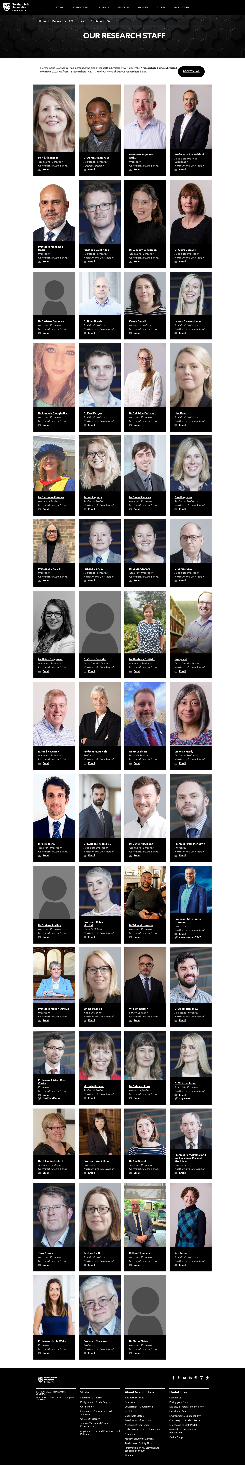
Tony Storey (45, 1253)
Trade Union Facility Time (138, 1443)
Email (46, 170)
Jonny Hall (181, 659)
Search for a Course (91, 1398)
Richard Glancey (93, 569)
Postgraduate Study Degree (95, 1402)
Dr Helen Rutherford (50, 1161)
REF (71, 21)
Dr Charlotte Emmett (51, 497)
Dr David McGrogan (141, 844)
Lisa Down (181, 413)
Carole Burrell (137, 321)
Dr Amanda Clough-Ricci (53, 413)
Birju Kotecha (46, 844)
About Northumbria (139, 1392)
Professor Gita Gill (49, 569)
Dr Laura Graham (139, 569)
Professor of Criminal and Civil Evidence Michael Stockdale (190, 1158)
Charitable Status (134, 1416)
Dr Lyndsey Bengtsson (143, 250)
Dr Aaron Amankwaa (96, 158)
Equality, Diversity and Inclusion (186, 1407)
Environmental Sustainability (185, 1416)
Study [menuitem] (59, 8)
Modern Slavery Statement (139, 1439)
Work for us (131, 1411)
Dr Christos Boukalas (51, 321)
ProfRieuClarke (51, 1098)
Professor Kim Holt (95, 752)
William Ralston (138, 1009)
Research (57, 21)
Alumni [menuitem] (161, 8)
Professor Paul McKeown (190, 844)
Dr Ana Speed (137, 1161)
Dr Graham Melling (49, 925)
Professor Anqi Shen (96, 1161)
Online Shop (176, 1437)
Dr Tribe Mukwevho (141, 925)
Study (84, 1392)
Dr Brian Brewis (93, 321)
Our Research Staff (101, 21)
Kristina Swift (92, 1253)
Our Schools (87, 1407)
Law (82, 21)
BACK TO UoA (191, 71)
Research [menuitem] (123, 8)
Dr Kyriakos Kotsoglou (97, 844)
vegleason (185, 1098)
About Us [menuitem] (142, 8)
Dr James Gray (183, 569)
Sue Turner (181, 1253)
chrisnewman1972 (190, 937)
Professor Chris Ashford (189, 155)
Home (42, 21)
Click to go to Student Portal (184, 1421)
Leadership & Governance (139, 1407)
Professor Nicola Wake (52, 1341)
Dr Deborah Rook (139, 1086)
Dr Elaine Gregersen (50, 659)
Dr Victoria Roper (185, 1083)
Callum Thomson (139, 1253)
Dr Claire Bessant (185, 250)
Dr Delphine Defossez (142, 413)
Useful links (178, 1392)
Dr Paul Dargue (93, 413)
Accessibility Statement (137, 1425)
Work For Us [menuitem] (181, 8)
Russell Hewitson (48, 752)
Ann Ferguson (183, 497)
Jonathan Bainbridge (96, 250)
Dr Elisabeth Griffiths (142, 659)
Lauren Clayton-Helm (188, 321)
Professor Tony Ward (96, 1341)
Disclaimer (130, 1434)
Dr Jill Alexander (48, 158)
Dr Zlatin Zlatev (138, 1341)
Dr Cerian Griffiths (95, 659)
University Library (90, 1419)
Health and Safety (179, 1411)
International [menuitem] (81, 8)
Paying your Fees (178, 1402)
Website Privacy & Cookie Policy (142, 1430)
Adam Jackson (138, 752)
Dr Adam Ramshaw (186, 1009)
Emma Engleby (93, 497)
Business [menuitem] (103, 8)
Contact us (175, 1398)
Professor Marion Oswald (53, 1009)
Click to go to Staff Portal (183, 1425)
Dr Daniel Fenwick (140, 497)
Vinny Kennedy (184, 752)
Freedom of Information (138, 1421)
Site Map (129, 1456)
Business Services (134, 1398)
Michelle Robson (94, 1086)
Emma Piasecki (93, 1009)
